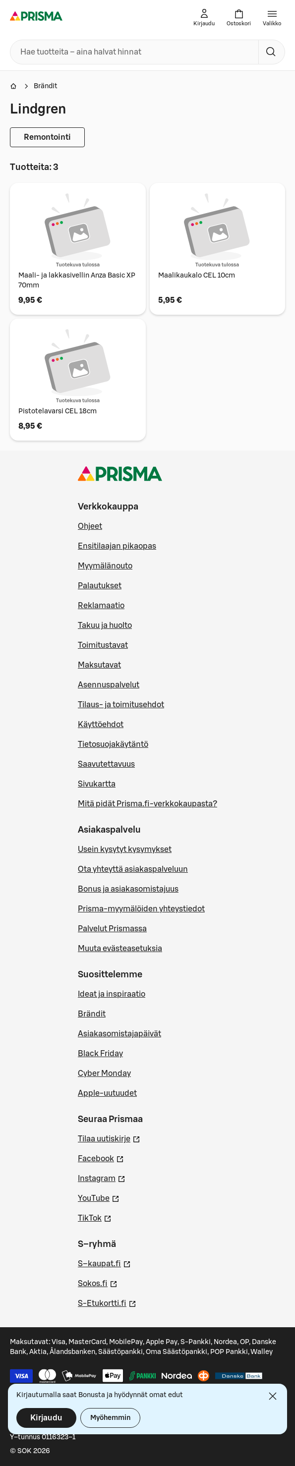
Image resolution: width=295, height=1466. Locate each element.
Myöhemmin (110, 1417)
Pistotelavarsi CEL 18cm (57, 411)
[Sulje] (273, 1396)
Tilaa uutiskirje (109, 1137)
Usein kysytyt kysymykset (125, 849)
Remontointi (47, 137)
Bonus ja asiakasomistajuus (128, 889)
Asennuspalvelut (108, 685)
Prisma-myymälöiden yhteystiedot (141, 909)
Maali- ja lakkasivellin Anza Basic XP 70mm (76, 280)
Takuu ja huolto (105, 625)
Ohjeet (90, 526)
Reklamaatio (101, 606)
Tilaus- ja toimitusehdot (121, 705)
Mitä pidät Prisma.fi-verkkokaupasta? (147, 804)
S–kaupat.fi (104, 1262)
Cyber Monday (104, 1073)
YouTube (98, 1197)
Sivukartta (97, 784)
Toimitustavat (103, 645)
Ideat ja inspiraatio (111, 994)
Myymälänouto (105, 566)
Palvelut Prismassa (112, 929)
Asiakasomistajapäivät (119, 1034)
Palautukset (99, 586)
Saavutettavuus (106, 764)
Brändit (46, 86)
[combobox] (132, 52)
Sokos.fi (98, 1282)
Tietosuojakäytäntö (113, 744)
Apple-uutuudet (107, 1093)
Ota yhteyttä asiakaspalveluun (133, 869)
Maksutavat (99, 665)
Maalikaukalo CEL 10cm (196, 275)
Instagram (101, 1177)
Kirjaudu (46, 1418)
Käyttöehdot (100, 725)
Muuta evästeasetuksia (120, 949)
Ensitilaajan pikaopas (117, 546)
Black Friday (100, 1054)
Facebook (101, 1157)
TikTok (95, 1217)
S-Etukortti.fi (107, 1302)
